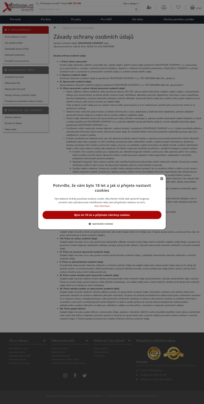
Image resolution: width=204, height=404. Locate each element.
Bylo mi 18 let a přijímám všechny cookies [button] (102, 215)
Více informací (102, 205)
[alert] (102, 202)
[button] (102, 223)
